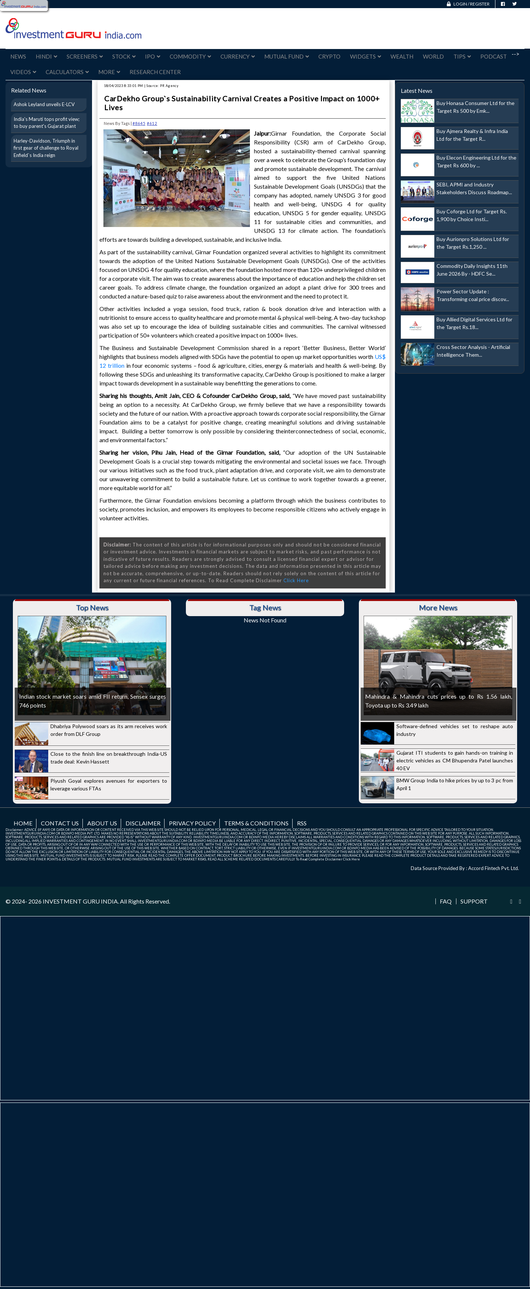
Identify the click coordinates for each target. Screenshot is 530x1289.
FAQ (446, 901)
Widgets (365, 56)
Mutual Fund (286, 56)
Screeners (85, 56)
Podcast (493, 56)
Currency (237, 56)
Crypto (329, 56)
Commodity (190, 56)
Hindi (46, 56)
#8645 (138, 123)
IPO (152, 56)
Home (23, 823)
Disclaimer (143, 823)
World (433, 56)
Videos (23, 72)
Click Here (296, 580)
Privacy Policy (192, 823)
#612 (152, 123)
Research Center (155, 72)
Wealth (402, 56)
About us (102, 823)
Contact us (60, 823)
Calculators (67, 72)
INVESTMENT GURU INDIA (80, 901)
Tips (462, 56)
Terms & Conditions (256, 823)
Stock (123, 56)
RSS (302, 823)
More (109, 72)
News (18, 56)
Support (474, 901)
